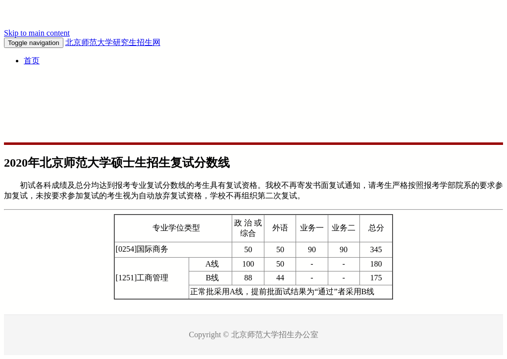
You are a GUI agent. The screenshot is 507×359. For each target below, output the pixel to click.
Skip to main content (37, 33)
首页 (32, 60)
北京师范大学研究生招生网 (112, 42)
